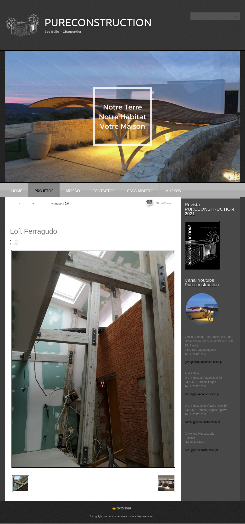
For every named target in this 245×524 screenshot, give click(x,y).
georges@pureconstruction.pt (204, 362)
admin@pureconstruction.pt (202, 422)
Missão (73, 191)
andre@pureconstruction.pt (202, 394)
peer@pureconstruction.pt (201, 450)
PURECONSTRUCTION (98, 22)
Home (16, 191)
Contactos (103, 191)
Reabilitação (42, 203)
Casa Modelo (140, 191)
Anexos (173, 191)
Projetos (43, 191)
